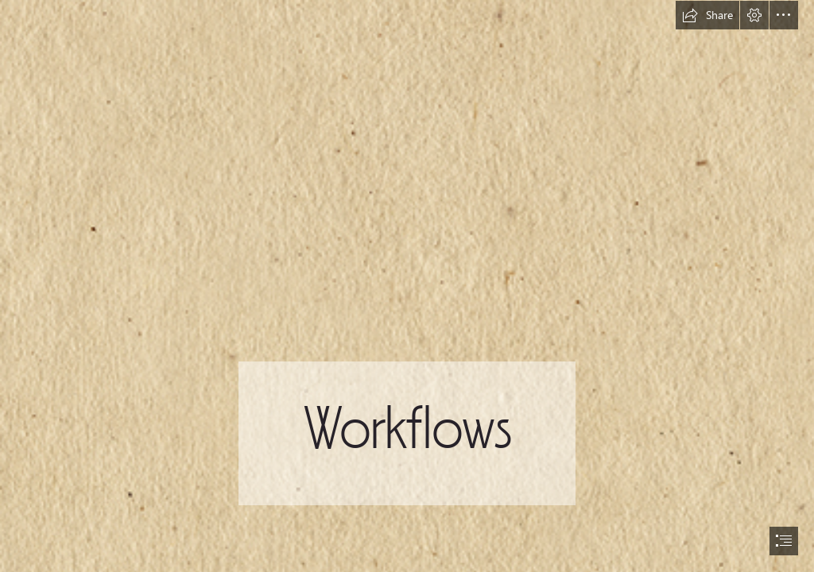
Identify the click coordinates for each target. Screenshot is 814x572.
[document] (407, 286)
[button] (707, 15)
